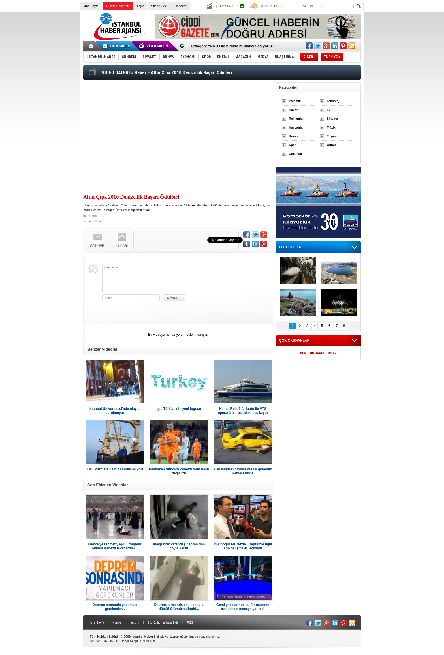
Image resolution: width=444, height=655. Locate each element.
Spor (292, 145)
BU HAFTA (317, 353)
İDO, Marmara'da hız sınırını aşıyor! (114, 469)
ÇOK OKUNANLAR (294, 341)
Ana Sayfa (91, 6)
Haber (293, 110)
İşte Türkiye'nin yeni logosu (179, 409)
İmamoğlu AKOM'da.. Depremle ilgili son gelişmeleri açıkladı (243, 546)
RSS (190, 622)
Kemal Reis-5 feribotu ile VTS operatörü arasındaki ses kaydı (243, 411)
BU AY (332, 353)
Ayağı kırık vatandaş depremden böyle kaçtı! (179, 546)
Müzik (331, 127)
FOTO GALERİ (290, 247)
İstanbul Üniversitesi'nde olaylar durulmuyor (115, 411)
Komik (293, 136)
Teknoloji (333, 101)
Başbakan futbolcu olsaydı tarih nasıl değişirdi (179, 471)
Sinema (332, 118)
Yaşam (332, 136)
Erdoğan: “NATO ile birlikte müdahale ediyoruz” (232, 46)
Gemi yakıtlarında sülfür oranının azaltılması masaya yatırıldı (242, 607)
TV (329, 110)
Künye (116, 622)
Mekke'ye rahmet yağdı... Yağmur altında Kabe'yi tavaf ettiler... (114, 546)
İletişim (134, 622)
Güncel (332, 145)
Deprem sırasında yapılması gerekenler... (114, 607)
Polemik (295, 101)
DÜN (303, 353)
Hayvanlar (296, 127)
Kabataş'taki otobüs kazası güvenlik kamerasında (243, 471)
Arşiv (139, 6)
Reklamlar (296, 118)
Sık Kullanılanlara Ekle (163, 622)
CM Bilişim (147, 641)
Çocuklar (295, 153)
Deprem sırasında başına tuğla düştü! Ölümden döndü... (178, 607)
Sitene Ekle (159, 6)
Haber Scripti (130, 641)
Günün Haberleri (117, 6)
